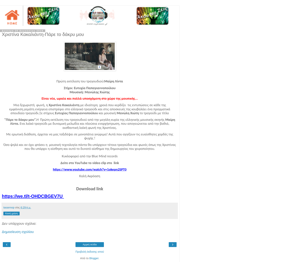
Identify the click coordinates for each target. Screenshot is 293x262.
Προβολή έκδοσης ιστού (89, 251)
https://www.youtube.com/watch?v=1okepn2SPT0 (90, 169)
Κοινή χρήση (11, 213)
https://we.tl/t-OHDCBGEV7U (33, 196)
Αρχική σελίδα (90, 244)
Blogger (93, 258)
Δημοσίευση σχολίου (18, 232)
